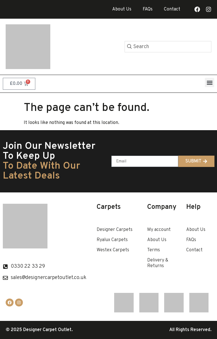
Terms (153, 250)
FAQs (148, 9)
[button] (209, 82)
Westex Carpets (113, 250)
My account (159, 230)
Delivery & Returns (157, 263)
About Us (121, 9)
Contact (172, 9)
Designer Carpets (115, 230)
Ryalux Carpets (112, 240)
